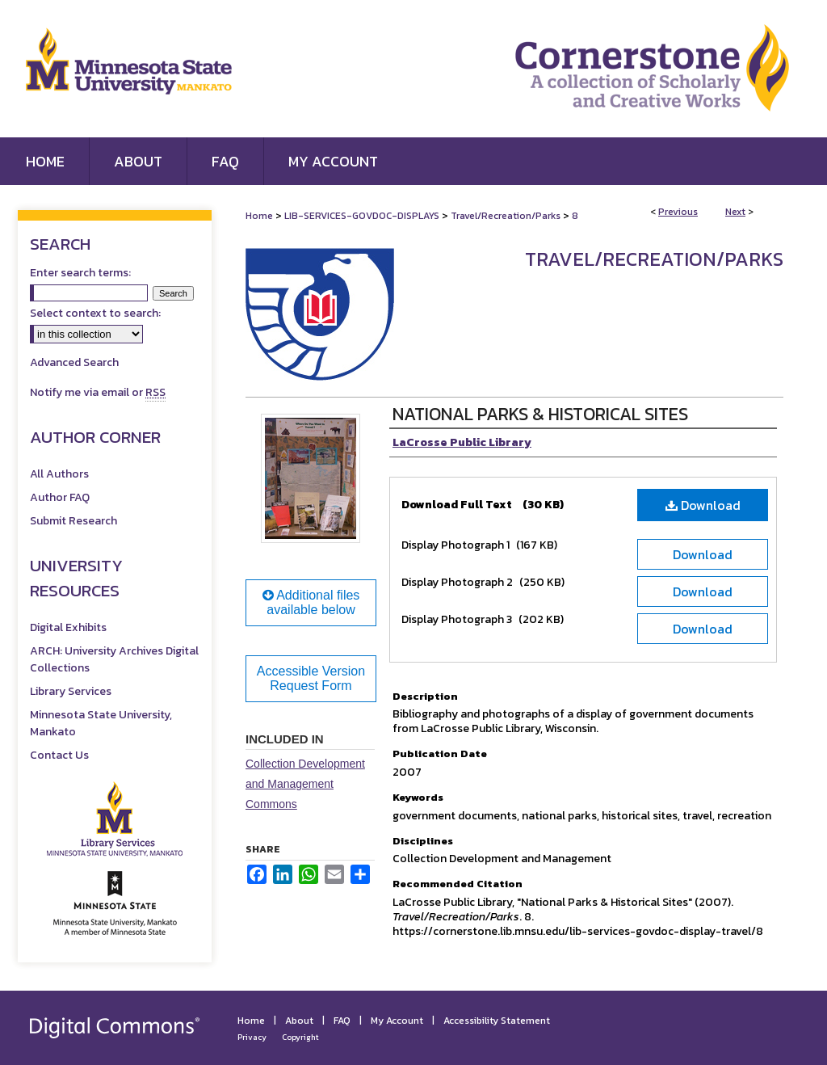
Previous (678, 211)
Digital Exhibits (68, 627)
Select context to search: (95, 313)
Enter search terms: (80, 272)
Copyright (300, 1037)
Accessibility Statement (496, 1020)
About (299, 1020)
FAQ (342, 1020)
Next (735, 211)
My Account (397, 1020)
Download (703, 505)
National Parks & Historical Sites (540, 414)
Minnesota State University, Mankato (101, 723)
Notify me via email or (98, 392)
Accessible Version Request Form (311, 678)
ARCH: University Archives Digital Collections (114, 659)
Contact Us (59, 755)
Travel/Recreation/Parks (505, 215)
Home (259, 215)
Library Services (70, 691)
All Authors (59, 473)
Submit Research (73, 520)
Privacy (252, 1037)
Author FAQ (60, 497)
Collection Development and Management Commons (305, 783)
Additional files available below (311, 602)
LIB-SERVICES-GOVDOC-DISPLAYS (361, 215)
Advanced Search (74, 362)
